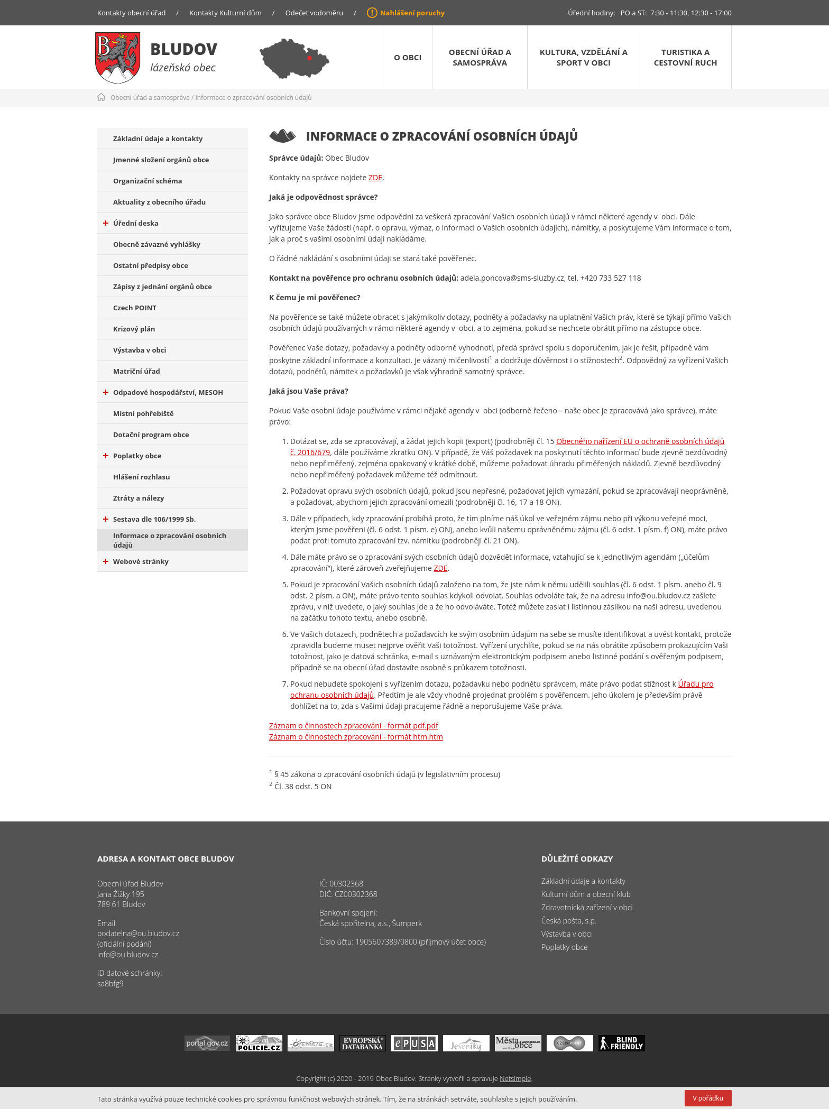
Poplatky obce (132, 455)
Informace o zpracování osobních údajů (254, 97)
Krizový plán (134, 329)
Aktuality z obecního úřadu (159, 202)
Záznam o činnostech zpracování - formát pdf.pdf (353, 725)
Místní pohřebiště (143, 413)
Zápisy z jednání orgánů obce (162, 286)
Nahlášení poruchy (412, 12)
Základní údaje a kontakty (158, 138)
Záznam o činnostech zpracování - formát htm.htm (356, 737)
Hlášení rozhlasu (141, 477)
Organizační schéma (147, 181)
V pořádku (708, 1098)
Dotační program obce (151, 434)
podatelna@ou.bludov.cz (138, 933)
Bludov (183, 49)
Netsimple (515, 1078)
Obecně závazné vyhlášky (156, 244)
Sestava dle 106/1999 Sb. (149, 519)
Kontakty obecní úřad (131, 12)
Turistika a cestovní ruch (685, 57)
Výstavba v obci (139, 350)
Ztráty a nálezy (138, 498)
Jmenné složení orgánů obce (161, 159)
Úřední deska (131, 223)
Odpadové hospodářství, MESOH (163, 392)
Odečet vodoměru (314, 12)
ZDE (375, 177)
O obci (407, 57)
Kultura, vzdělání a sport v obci (584, 57)
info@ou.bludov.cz (127, 954)
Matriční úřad (136, 371)
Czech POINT (134, 307)
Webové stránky (136, 561)
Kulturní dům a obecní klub (586, 894)
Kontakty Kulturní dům (225, 12)
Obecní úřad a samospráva (480, 57)
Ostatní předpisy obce (150, 265)
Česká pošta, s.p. (568, 921)
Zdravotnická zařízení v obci (587, 907)
